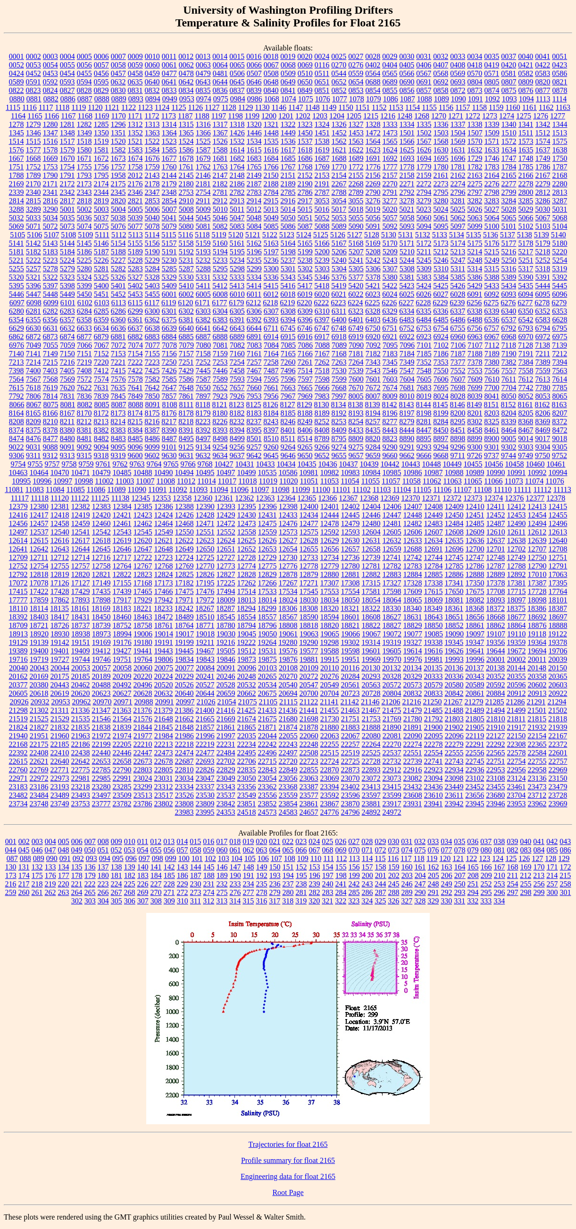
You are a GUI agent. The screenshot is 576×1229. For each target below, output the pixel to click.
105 (250, 858)
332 (472, 901)
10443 (410, 464)
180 (103, 875)
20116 (350, 668)
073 (394, 850)
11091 (157, 489)
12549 (163, 532)
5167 (339, 243)
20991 (164, 702)
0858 (441, 90)
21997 (226, 736)
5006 (152, 209)
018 (235, 841)
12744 (433, 557)
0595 (101, 82)
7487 (271, 371)
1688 (339, 158)
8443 (390, 430)
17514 (246, 591)
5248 (475, 260)
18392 (18, 617)
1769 (322, 167)
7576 (118, 379)
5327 (135, 277)
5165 (305, 243)
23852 (267, 804)
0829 (101, 90)
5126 (337, 235)
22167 (557, 736)
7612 (525, 379)
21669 (226, 719)
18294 (246, 608)
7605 (424, 379)
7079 (186, 345)
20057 (101, 668)
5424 (423, 286)
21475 (391, 710)
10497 (226, 472)
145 (209, 867)
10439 (369, 464)
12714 (80, 557)
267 (116, 892)
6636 (118, 328)
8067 (33, 405)
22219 (205, 744)
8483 (118, 439)
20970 (102, 702)
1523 (169, 141)
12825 (184, 574)
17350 (475, 583)
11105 (422, 489)
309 (169, 901)
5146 (101, 243)
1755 (84, 167)
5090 (356, 226)
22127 (495, 736)
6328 (372, 311)
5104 (560, 226)
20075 (163, 668)
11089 (116, 489)
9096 (135, 447)
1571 (492, 141)
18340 (412, 608)
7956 (271, 396)
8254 (355, 422)
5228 (135, 260)
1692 (390, 158)
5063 (475, 218)
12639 (537, 540)
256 (539, 884)
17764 (558, 591)
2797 (475, 192)
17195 (205, 583)
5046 (220, 218)
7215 (50, 362)
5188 (118, 252)
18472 (163, 617)
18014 (267, 600)
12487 (495, 523)
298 (526, 892)
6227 (406, 303)
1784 (509, 167)
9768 (205, 464)
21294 (556, 702)
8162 (542, 405)
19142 (59, 642)
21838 (101, 727)
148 (248, 867)
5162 (254, 243)
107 (276, 858)
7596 (288, 379)
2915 (270, 201)
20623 (101, 693)
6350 (525, 311)
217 (24, 884)
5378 (373, 277)
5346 (322, 277)
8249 (304, 422)
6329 (389, 311)
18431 (80, 617)
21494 (495, 710)
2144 (169, 175)
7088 (322, 345)
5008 (186, 209)
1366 (203, 133)
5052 (322, 218)
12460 (101, 523)
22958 (537, 770)
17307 (329, 583)
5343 (288, 277)
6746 (304, 328)
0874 (492, 90)
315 (248, 901)
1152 (379, 107)
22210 (143, 744)
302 (77, 901)
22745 (475, 761)
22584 (537, 753)
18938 (80, 634)
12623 (205, 540)
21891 (412, 727)
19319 (391, 642)
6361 (135, 320)
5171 (407, 243)
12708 (558, 549)
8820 (372, 439)
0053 (33, 65)
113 (354, 858)
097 (144, 858)
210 (499, 875)
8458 (475, 430)
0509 (288, 73)
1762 (203, 167)
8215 (134, 422)
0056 (84, 65)
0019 (287, 56)
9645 (271, 455)
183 (143, 875)
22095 (433, 736)
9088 (50, 447)
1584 (152, 150)
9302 (509, 447)
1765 (254, 167)
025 (327, 841)
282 (314, 892)
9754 (18, 464)
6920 (373, 337)
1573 (526, 141)
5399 (84, 286)
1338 (475, 124)
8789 (321, 439)
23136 (537, 778)
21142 (350, 702)
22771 (59, 770)
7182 (373, 354)
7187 (458, 354)
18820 (329, 625)
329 (433, 901)
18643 (433, 617)
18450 (101, 617)
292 (446, 892)
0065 (237, 65)
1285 (101, 124)
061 (235, 850)
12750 (536, 557)
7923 (220, 396)
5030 (542, 209)
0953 (186, 99)
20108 (288, 668)
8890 (406, 439)
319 (301, 901)
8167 (67, 413)
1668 (33, 158)
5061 (441, 218)
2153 (322, 175)
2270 (390, 184)
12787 (495, 566)
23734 (18, 804)
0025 (338, 56)
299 (539, 892)
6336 (440, 311)
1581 (101, 150)
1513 (559, 133)
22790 (122, 770)
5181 (16, 252)
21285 (494, 702)
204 (420, 875)
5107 (51, 235)
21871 (267, 727)
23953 (516, 804)
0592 (50, 82)
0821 (560, 82)
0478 (186, 73)
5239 (322, 260)
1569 (458, 141)
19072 (392, 634)
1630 (441, 150)
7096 (407, 345)
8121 (219, 405)
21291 (535, 702)
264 (77, 892)
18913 (18, 634)
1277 (557, 116)
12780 (350, 566)
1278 (16, 124)
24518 (246, 812)
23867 (329, 804)
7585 (169, 379)
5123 (286, 235)
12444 (329, 515)
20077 (184, 668)
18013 (246, 600)
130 (11, 867)
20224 (163, 676)
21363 (121, 710)
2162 (458, 175)
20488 (101, 685)
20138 (495, 668)
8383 (118, 430)
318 (287, 901)
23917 (392, 804)
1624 (390, 150)
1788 (16, 175)
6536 (492, 320)
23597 (371, 795)
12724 (184, 557)
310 (182, 901)
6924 (441, 337)
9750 (542, 455)
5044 (186, 218)
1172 (151, 116)
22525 (371, 753)
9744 (508, 455)
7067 (101, 345)
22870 (329, 770)
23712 (536, 795)
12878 (288, 574)
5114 (152, 235)
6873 (50, 337)
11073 (513, 481)
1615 (254, 150)
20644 (205, 693)
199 (354, 875)
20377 (18, 685)
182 (129, 875)
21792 (433, 719)
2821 (135, 201)
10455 (473, 464)
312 (208, 901)
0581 (508, 73)
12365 (306, 498)
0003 (50, 56)
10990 (495, 472)
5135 (473, 235)
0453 (50, 73)
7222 (135, 362)
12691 (433, 549)
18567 (288, 617)
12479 (350, 523)
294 (473, 892)
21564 (122, 719)
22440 (101, 753)
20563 (371, 685)
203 (407, 875)
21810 (495, 719)
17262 (246, 583)
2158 (407, 175)
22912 (392, 770)
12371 (431, 498)
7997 (339, 396)
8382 (101, 430)
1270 (438, 116)
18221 (142, 608)
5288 (203, 269)
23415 (392, 787)
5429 (474, 286)
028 (367, 841)
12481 (392, 523)
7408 (84, 371)
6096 (559, 294)
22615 (18, 761)
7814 (50, 396)
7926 (237, 396)
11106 (442, 489)
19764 (143, 659)
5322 (50, 277)
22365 (537, 744)
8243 (270, 422)
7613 (542, 379)
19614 (412, 651)
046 (37, 850)
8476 (33, 439)
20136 (453, 668)
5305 (356, 269)
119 (431, 858)
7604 (407, 379)
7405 (67, 371)
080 (486, 850)
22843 (267, 770)
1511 (525, 133)
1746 (492, 158)
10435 (307, 464)
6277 (525, 303)
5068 (560, 218)
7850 (152, 396)
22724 (329, 761)
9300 (475, 447)
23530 (205, 795)
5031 (559, 209)
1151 (362, 107)
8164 (16, 413)
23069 (329, 778)
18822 (371, 625)
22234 (246, 744)
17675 (475, 591)
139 (129, 867)
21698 (309, 719)
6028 (457, 294)
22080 (371, 736)
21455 (329, 710)
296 (499, 892)
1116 (29, 107)
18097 (516, 600)
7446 (220, 371)
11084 (55, 489)
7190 (509, 354)
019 (248, 841)
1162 (546, 107)
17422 (39, 591)
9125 (186, 447)
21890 (392, 727)
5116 (185, 235)
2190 (305, 184)
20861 (475, 693)
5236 (271, 260)
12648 (163, 549)
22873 (350, 770)
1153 (395, 107)
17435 (101, 591)
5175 (475, 243)
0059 (135, 65)
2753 (186, 192)
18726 (59, 625)
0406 (423, 65)
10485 (122, 472)
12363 (265, 498)
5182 (33, 252)
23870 (350, 804)
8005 (356, 396)
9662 (407, 455)
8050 (509, 396)
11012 (186, 481)
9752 (559, 455)
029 (380, 841)
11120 (59, 498)
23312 (163, 787)
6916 (305, 337)
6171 (202, 303)
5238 (305, 260)
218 (37, 884)
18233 (163, 608)
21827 (39, 727)
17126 (59, 583)
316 (261, 901)
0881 (34, 99)
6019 (304, 294)
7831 (67, 396)
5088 (322, 226)
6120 (185, 303)
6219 (287, 303)
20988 (143, 702)
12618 (101, 540)
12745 (453, 557)
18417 (59, 617)
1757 (118, 167)
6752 (406, 328)
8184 (271, 413)
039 (512, 841)
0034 (474, 56)
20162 (18, 676)
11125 (100, 498)
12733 (308, 557)
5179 (543, 243)
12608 (454, 532)
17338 (433, 583)
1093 (509, 99)
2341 (50, 192)
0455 (84, 73)
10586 (288, 472)
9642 (254, 455)
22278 (433, 744)
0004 (67, 56)
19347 (474, 642)
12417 (39, 515)
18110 (18, 608)
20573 (412, 685)
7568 (50, 379)
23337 (205, 787)
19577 (309, 651)
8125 (253, 405)
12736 (350, 557)
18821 (350, 625)
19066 (350, 634)
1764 (237, 167)
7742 (526, 388)
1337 (458, 124)
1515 (33, 141)
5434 (508, 286)
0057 (101, 65)
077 (446, 850)
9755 (35, 464)
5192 (186, 252)
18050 (350, 600)
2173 (84, 184)
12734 (329, 557)
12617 (80, 540)
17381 (516, 583)
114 (367, 858)
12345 (140, 498)
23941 (433, 804)
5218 (542, 252)
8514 (304, 439)
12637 (495, 540)
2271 (407, 184)
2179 (169, 184)
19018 (205, 634)
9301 (492, 447)
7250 (169, 362)
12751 (557, 557)
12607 (433, 532)
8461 (492, 430)
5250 (509, 260)
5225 (84, 260)
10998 (83, 481)
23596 (350, 795)
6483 (407, 320)
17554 (350, 591)
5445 (559, 286)
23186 (39, 787)
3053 (321, 201)
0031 (423, 56)
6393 (271, 320)
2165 (509, 175)
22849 (288, 770)
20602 (537, 685)
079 (473, 850)
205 (433, 875)
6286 (118, 311)
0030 (406, 56)
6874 (67, 337)
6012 (270, 294)
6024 (389, 294)
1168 (85, 116)
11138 (120, 498)
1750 (560, 158)
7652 (220, 388)
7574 (101, 379)
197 (328, 875)
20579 (433, 685)
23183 (18, 787)
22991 (122, 778)
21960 (59, 736)
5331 (203, 277)
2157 (390, 175)
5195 (237, 252)
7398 (16, 371)
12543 (122, 532)
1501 (407, 133)
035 (459, 841)
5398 (67, 286)
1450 (305, 133)
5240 (339, 260)
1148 (312, 107)
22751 (495, 761)
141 (156, 867)
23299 (143, 787)
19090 (454, 634)
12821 (101, 574)
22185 (59, 744)
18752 (122, 625)
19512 (246, 651)
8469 (543, 430)
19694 (537, 651)
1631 (458, 150)
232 (222, 884)
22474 (184, 753)
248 (433, 884)
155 (341, 867)
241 (341, 884)
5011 (237, 209)
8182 (237, 413)
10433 (265, 464)
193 (275, 875)
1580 (84, 150)
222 (90, 884)
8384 (135, 430)
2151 (288, 175)
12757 (80, 566)
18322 (370, 608)
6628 (560, 320)
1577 (33, 150)
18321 (350, 608)
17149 (101, 583)
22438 (80, 753)
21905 (475, 727)
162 (433, 867)
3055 (355, 201)
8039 (475, 396)
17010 (537, 574)
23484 (39, 795)
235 (261, 884)
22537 (392, 753)
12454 (537, 515)
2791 (390, 192)
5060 (424, 218)
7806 (33, 396)
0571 (491, 73)
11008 (166, 481)
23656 (474, 795)
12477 (309, 523)
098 (157, 858)
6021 (338, 294)
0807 (509, 82)
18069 (433, 600)
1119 (78, 107)
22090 (412, 736)
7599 (339, 379)
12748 (495, 557)
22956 (516, 770)
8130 (321, 405)
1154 (412, 107)
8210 (50, 422)
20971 (123, 702)
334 (499, 901)
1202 (302, 116)
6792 (508, 328)
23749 (59, 804)
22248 (309, 744)
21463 (350, 710)
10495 (205, 472)
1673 (118, 158)
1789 (33, 175)
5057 (390, 218)
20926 (19, 702)
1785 (526, 167)
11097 (259, 489)
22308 (516, 744)
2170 (33, 184)
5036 (84, 218)
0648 (271, 82)
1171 (135, 116)
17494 (226, 591)
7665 (305, 388)
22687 (184, 761)
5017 (338, 209)
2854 (169, 201)
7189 (492, 354)
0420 (508, 65)
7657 (237, 388)
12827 (226, 574)
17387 (537, 583)
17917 (122, 600)
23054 (267, 778)
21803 (454, 719)
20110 (329, 668)
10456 (493, 464)
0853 (356, 90)
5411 (203, 286)
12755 (59, 566)
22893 (371, 770)
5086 (288, 226)
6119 (168, 303)
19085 (433, 634)
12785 (454, 566)
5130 (388, 235)
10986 (412, 472)
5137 (507, 235)
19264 (267, 642)
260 (24, 892)
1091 (475, 99)
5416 (287, 286)
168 (512, 867)
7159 (220, 354)
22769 (39, 770)
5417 (304, 286)
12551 (205, 532)
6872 (33, 337)
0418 (474, 65)
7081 (220, 345)
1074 (288, 99)
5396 (33, 286)
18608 (371, 617)
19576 (288, 651)
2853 (152, 201)
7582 (152, 379)
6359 (101, 320)
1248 (404, 116)
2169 (16, 184)
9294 (441, 447)
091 (65, 858)
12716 (101, 557)
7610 (492, 379)
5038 (118, 218)
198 (341, 875)
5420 (355, 286)
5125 (320, 235)
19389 (18, 651)
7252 (203, 362)
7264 (356, 362)
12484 (454, 523)
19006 (143, 634)
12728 (246, 557)
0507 (254, 73)
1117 (46, 107)
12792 (18, 574)
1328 (373, 124)
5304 (339, 269)
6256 (474, 303)
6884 (169, 337)
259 (11, 892)
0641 (169, 82)
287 (380, 892)
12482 (412, 523)
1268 (421, 116)
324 (367, 901)
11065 (473, 481)
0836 (220, 90)
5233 (220, 260)
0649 (288, 82)
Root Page (287, 1192)
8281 (423, 422)
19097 (475, 634)
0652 (339, 82)
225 (129, 884)
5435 (525, 286)
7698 (458, 388)
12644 (80, 549)
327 (406, 901)
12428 (205, 515)
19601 (371, 651)
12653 (267, 549)
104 (236, 858)
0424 (16, 73)
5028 (508, 209)
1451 (322, 133)
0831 (135, 90)
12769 (184, 566)
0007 (118, 56)
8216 (151, 422)
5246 (441, 260)
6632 (67, 328)
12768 (163, 566)
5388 (492, 277)
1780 (441, 167)
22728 (371, 761)
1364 (169, 133)
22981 (80, 778)
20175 (59, 676)
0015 (236, 56)
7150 (67, 354)
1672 (101, 158)
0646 (254, 82)
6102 (84, 303)
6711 (271, 328)
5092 (390, 226)
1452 (339, 133)
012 (155, 841)
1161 (529, 107)
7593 (237, 379)
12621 (163, 540)
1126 (195, 107)
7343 (373, 362)
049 (77, 850)
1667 (16, 158)
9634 (220, 455)
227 (156, 884)
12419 (80, 515)
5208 (373, 252)
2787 (322, 192)
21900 (433, 727)
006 (77, 841)
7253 (220, 362)
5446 (16, 294)
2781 (220, 192)
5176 (492, 243)
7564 (16, 379)
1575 (560, 141)
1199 (252, 116)
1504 (458, 133)
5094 (424, 226)
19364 (536, 642)
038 (499, 841)
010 (129, 841)
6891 (254, 337)
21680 (288, 719)
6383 (220, 320)
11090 (137, 489)
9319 (118, 455)
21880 (329, 727)
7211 (542, 354)
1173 (168, 116)
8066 (16, 405)
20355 (516, 676)
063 (261, 850)
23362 (267, 787)
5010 (220, 209)
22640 (59, 761)
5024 (440, 209)
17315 (371, 583)
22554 (433, 753)
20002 (516, 659)
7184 (407, 354)
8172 (101, 413)
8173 (118, 413)
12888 (475, 574)
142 (169, 867)
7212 (559, 354)
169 (526, 867)
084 (539, 850)
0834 (186, 90)
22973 (59, 778)
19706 (558, 651)
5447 (33, 294)
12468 (184, 523)
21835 (80, 727)
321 (327, 901)
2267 (339, 184)
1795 (101, 175)
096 (131, 858)
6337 (457, 311)
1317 (220, 124)
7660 (254, 388)
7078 (169, 345)
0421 (525, 65)
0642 (186, 82)
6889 (237, 337)
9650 (305, 455)
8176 (169, 413)
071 (367, 850)
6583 (543, 320)
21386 (184, 710)
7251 (186, 362)
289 (407, 892)
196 (314, 875)
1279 (33, 124)
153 (314, 867)
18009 (226, 600)
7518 (322, 371)
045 (24, 850)
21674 (246, 719)
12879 (309, 574)
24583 (288, 812)
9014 (525, 439)
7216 (67, 362)
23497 (101, 795)
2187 (254, 184)
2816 (50, 201)
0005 (84, 56)
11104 (402, 489)
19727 (59, 659)
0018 (270, 56)
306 (129, 901)
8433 (356, 430)
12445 (350, 515)
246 (407, 884)
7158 (203, 354)
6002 (186, 294)
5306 (373, 269)
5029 (525, 209)
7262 (322, 362)
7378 (475, 362)
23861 (309, 804)
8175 (152, 413)
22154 (536, 736)
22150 (516, 736)
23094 (433, 778)
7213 (16, 362)
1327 (356, 124)
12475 (267, 523)
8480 (67, 439)
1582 (118, 150)
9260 (271, 447)
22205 (122, 744)
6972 (543, 337)
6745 (287, 328)
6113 (118, 303)
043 (565, 841)
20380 (39, 685)
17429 (80, 591)
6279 (559, 303)
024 (314, 841)
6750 (372, 328)
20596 (516, 685)
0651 (322, 82)
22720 (288, 761)
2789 (356, 192)
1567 (424, 141)
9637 (237, 455)
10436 (327, 464)
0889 (118, 99)
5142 (33, 243)
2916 (287, 201)
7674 (390, 388)
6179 (236, 303)
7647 (169, 388)
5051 (305, 218)
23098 (454, 778)
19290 (308, 642)
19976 (412, 659)
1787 (560, 167)
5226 (101, 260)
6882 (135, 337)
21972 (101, 736)
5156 (152, 243)
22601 (558, 753)
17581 (371, 591)
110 (315, 858)
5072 (50, 226)
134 (63, 867)
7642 (152, 388)
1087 (407, 99)
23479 (558, 787)
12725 (204, 557)
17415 (18, 591)
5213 (457, 252)
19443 (163, 651)
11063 (452, 481)
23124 (516, 778)
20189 (101, 676)
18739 (101, 625)
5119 (218, 235)
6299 (135, 311)
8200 (458, 413)
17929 (143, 600)
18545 (226, 617)
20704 (329, 693)
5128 (371, 235)
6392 (254, 320)
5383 (424, 277)
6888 (220, 337)
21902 (454, 727)
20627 (122, 693)
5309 (424, 269)
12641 (18, 549)
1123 (145, 107)
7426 (169, 371)
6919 (356, 337)
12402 (350, 506)
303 (90, 901)
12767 (143, 566)
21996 (205, 736)
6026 (423, 294)
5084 (254, 226)
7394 (560, 362)
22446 (122, 753)
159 (394, 867)
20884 (495, 693)
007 (90, 841)
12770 (205, 566)
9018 (559, 439)
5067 (543, 218)
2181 (203, 184)
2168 (560, 175)
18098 (537, 600)
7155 (152, 354)
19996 (475, 659)
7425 (152, 371)
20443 (59, 685)
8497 (203, 439)
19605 (392, 651)
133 (50, 867)
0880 (17, 99)
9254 (220, 447)
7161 (254, 354)
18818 (309, 625)
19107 (495, 634)
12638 (516, 540)
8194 (373, 413)
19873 (246, 659)
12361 (223, 498)
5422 (389, 286)
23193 (59, 787)
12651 (226, 549)
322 (340, 901)
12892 (516, 574)
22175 (39, 744)
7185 (424, 354)
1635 (526, 150)
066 (301, 850)
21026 (206, 702)
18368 (474, 608)
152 (301, 867)
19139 (39, 642)
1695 (441, 158)
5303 (322, 269)
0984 (237, 99)
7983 (322, 396)
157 (367, 867)
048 (63, 850)
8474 (16, 439)
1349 (84, 133)
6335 (423, 311)
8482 (101, 439)
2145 (186, 175)
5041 (169, 218)
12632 (392, 540)
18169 (101, 608)
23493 (80, 795)
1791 (67, 175)
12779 (329, 566)
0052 (16, 65)
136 (90, 867)
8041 (492, 396)
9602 (152, 455)
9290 (390, 447)
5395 (16, 286)
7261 (305, 362)
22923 (433, 770)
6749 (355, 328)
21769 (392, 719)
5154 (118, 243)
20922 (558, 693)
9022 (16, 447)
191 (248, 875)
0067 (271, 65)
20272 (309, 676)
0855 (390, 90)
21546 (101, 719)
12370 (410, 498)
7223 (152, 362)
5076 (118, 226)
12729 (267, 557)
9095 (118, 447)
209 (486, 875)
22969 (558, 770)
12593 (350, 532)
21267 (452, 702)
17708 (495, 591)
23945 (475, 804)
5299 (254, 269)
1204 (336, 116)
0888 (101, 99)
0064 (220, 65)
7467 (254, 371)
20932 (40, 702)
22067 (350, 736)
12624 (226, 540)
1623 (373, 150)
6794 (542, 328)
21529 (59, 719)
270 (156, 892)
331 (459, 901)
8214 (117, 422)
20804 (392, 693)
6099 (50, 303)
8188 (305, 413)
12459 (80, 523)
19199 (184, 642)
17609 (412, 591)
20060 (143, 668)
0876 (526, 90)
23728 (557, 795)
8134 (338, 405)
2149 (254, 175)
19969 (371, 659)
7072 (118, 345)
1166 (51, 116)
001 (11, 841)
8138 (355, 405)
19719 (39, 659)
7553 (475, 371)
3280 (440, 201)
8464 (509, 430)
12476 (288, 523)
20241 (205, 676)
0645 (237, 82)
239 (314, 884)
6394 (288, 320)
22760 (18, 770)
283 (328, 892)
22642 (80, 761)
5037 (101, 218)
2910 (186, 201)
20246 (226, 676)
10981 (309, 472)
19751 (122, 659)
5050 (288, 218)
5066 (526, 218)
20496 (143, 685)
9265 (305, 447)
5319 (559, 269)
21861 (226, 727)
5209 (390, 252)
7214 (33, 362)
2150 (271, 175)
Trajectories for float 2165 (288, 1144)
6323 (355, 311)
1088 (424, 99)
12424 (163, 515)
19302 (350, 642)
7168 (339, 354)
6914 (271, 337)
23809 (205, 804)
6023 (372, 294)
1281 (67, 124)
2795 (441, 192)
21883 (350, 727)
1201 (285, 116)
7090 (356, 345)
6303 (203, 311)
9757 (52, 464)
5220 (559, 252)
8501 (254, 439)
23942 (454, 804)
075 (420, 850)
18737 (80, 625)
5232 (203, 260)
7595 (271, 379)
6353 (559, 311)
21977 (143, 736)
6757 (491, 328)
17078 (39, 583)
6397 (322, 320)
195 (301, 875)
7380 (492, 362)
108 (289, 858)
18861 (475, 625)
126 (524, 858)
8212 (84, 422)
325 (380, 901)
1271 (455, 116)
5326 (118, 277)
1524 (186, 141)
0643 (203, 82)
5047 (237, 218)
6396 (305, 320)
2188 (271, 184)
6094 (525, 294)
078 (460, 850)
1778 (407, 167)
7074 (135, 345)
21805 (475, 719)
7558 (526, 371)
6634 (101, 328)
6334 (406, 311)
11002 (104, 481)
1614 (237, 150)
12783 (412, 566)
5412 (219, 286)
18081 (454, 600)
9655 (339, 455)
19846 (226, 659)
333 (486, 901)
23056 (288, 778)
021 (274, 841)
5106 (34, 235)
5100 (492, 226)
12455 (558, 515)
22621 (39, 761)
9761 (103, 464)
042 (552, 841)
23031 (163, 778)
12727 (225, 557)
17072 (18, 583)
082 (512, 850)
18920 (39, 634)
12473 (246, 523)
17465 (143, 591)
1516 (50, 141)
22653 (101, 761)
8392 (203, 430)
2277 (509, 184)
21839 (122, 727)
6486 (458, 320)
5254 (560, 260)
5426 (457, 286)
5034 (50, 218)
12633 (412, 540)
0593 (67, 82)
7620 (67, 388)
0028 (372, 56)
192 (261, 875)
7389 (543, 362)
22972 (39, 778)
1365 (186, 133)
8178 (186, 413)
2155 (356, 175)
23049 (226, 778)
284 (341, 892)
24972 (392, 812)
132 (37, 867)
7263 (339, 362)
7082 (237, 345)
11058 (411, 481)
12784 (433, 566)
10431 (244, 464)
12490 (516, 523)
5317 (525, 269)
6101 (67, 303)
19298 (329, 642)
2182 (220, 184)
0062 (186, 65)
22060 (309, 736)
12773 (226, 566)
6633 (84, 328)
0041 (542, 56)
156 (354, 867)
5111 (102, 235)
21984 (163, 736)
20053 (80, 668)
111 (328, 858)
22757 (558, 761)
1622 (356, 150)
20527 (205, 685)
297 (512, 892)
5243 (390, 260)
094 (104, 858)
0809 (526, 82)
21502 (557, 710)
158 (380, 867)
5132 (422, 235)
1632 (475, 150)
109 (303, 858)
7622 (84, 388)
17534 (288, 591)
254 (512, 884)
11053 (329, 481)
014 (182, 841)
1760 (169, 167)
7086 (305, 345)
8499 (237, 439)
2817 (67, 201)
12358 (182, 498)
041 (538, 841)
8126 (270, 405)
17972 (205, 600)
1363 (152, 133)
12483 (433, 523)
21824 (18, 727)
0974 (203, 99)
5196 (254, 252)
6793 (525, 328)
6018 (287, 294)
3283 (491, 201)
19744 (80, 659)
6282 (50, 311)
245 (394, 884)
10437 (348, 464)
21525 (39, 719)
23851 (246, 804)
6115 (135, 303)
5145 (84, 243)
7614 (559, 379)
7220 (101, 362)
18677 (516, 617)
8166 (50, 413)
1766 (271, 167)
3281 (457, 201)
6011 (254, 294)
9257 (254, 447)
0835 (203, 90)
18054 (371, 600)
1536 (288, 141)
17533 (267, 591)
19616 (433, 651)
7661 (271, 388)
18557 (267, 617)
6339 (491, 311)
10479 (101, 472)
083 (526, 850)
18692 (537, 617)
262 (50, 892)
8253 (338, 422)
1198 (235, 116)
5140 (558, 235)
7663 (288, 388)
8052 (526, 396)
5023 (423, 209)
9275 (356, 447)
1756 (101, 167)
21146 (370, 702)
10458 (514, 464)
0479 (203, 73)
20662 (246, 693)
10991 (516, 472)
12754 (39, 566)
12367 (348, 498)
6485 (441, 320)
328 (420, 901)
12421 (122, 515)
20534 (267, 685)
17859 (39, 600)
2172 (67, 184)
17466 (163, 591)
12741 (391, 557)
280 (288, 892)
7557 (509, 371)
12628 (309, 540)
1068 (271, 99)
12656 (329, 549)
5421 (372, 286)
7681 (407, 388)
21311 (59, 710)
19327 (412, 642)
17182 (184, 583)
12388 (184, 506)
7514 (305, 371)
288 (394, 892)
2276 (492, 184)
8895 (423, 439)
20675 (267, 693)
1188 (201, 116)
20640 (184, 693)
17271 (309, 583)
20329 (412, 676)
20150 (557, 668)
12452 (495, 515)
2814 (16, 201)
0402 (372, 65)
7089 (339, 345)
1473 (390, 133)
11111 (523, 489)
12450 (454, 515)
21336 (80, 710)
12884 (412, 574)
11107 (462, 489)
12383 (101, 506)
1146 (279, 107)
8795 (338, 439)
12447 (392, 515)
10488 (143, 472)
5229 (152, 260)
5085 (271, 226)
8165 (33, 413)
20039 (557, 659)
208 (473, 875)
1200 (268, 116)
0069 (305, 65)
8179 (203, 413)
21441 (308, 710)
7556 (492, 371)
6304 (220, 311)
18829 (412, 625)
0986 (254, 99)
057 (182, 850)
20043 (39, 668)
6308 (288, 311)
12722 (142, 557)
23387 (309, 787)
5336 (271, 277)
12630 (350, 540)
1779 (424, 167)
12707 (537, 549)
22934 (454, 770)
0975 (220, 99)
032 (420, 841)
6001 (169, 294)
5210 (407, 252)
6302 (186, 311)
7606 (441, 379)
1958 (118, 175)
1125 (178, 107)
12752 (18, 566)
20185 (80, 676)
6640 (186, 328)
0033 (457, 56)
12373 (472, 498)
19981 (433, 659)
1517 (67, 141)
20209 (122, 676)
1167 (68, 116)
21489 (474, 710)
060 (222, 850)
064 (275, 850)
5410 (186, 286)
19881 (309, 659)
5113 (135, 235)
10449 (452, 464)
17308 (350, 583)
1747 (509, 158)
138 (116, 867)
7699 (475, 388)
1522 (152, 141)
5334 (254, 277)
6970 (526, 337)
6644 (254, 328)
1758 (135, 167)
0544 (338, 73)
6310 (322, 311)
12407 (412, 506)
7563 (560, 371)
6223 (338, 303)
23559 (288, 795)
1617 (288, 150)
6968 (509, 337)
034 (446, 841)
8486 (152, 439)
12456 (18, 523)
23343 (226, 787)
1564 (373, 141)
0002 (33, 56)
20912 (516, 693)
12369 (389, 498)
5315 (491, 269)
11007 (145, 481)
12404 (371, 506)
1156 (446, 107)
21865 (246, 727)
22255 (329, 744)
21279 (473, 702)
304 (103, 901)
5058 (407, 218)
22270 (392, 744)
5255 (16, 269)
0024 (321, 56)
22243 (288, 744)
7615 (16, 388)
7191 (526, 354)
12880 (329, 574)
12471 (205, 523)
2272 (424, 184)
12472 (226, 523)
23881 (371, 804)
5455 (152, 294)
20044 (59, 668)
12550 (184, 532)
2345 (118, 192)
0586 (559, 73)
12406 (392, 506)
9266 (322, 447)
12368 (368, 498)
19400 (39, 651)
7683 (424, 388)
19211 (205, 642)
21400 (204, 710)
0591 (33, 82)
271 (169, 892)
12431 (267, 515)
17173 (163, 583)
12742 (412, 557)
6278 (542, 303)
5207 (356, 252)
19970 (392, 659)
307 (143, 901)
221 (77, 884)
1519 (101, 141)
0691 (424, 82)
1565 (390, 141)
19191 (163, 642)
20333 (433, 676)
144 (195, 867)
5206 (339, 252)
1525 (203, 141)
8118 (202, 405)
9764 (154, 464)
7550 (441, 371)
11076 (554, 481)
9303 (526, 447)
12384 (122, 506)
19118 (537, 634)
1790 (50, 175)
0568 (440, 73)
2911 (203, 201)
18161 (80, 608)
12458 (59, 523)
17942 (163, 600)
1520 (118, 141)
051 (103, 850)
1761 (186, 167)
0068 (288, 65)
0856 (407, 90)
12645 (101, 549)
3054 (338, 201)
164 (460, 867)
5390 (526, 277)
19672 (516, 651)
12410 (475, 506)
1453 (356, 133)
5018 (355, 209)
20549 (329, 685)
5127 (354, 235)
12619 (122, 540)
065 (288, 850)
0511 (322, 73)
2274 (458, 184)
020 (261, 841)
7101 (424, 345)
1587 (203, 150)
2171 (50, 184)
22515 (329, 753)
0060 (152, 65)
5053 (339, 218)
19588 (329, 651)
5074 (84, 226)
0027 (355, 56)
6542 (526, 320)
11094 (218, 489)
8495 (186, 439)
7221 (118, 362)
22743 (454, 761)
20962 (81, 702)
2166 (526, 175)
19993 (454, 659)
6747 (321, 328)
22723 (309, 761)
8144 (423, 405)
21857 (205, 727)
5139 (541, 235)
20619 (59, 693)
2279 (543, 184)
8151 (491, 405)
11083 (34, 489)
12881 (350, 574)
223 (103, 884)
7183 (390, 354)
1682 (237, 158)
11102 (361, 489)
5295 (220, 269)
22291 (475, 744)
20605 (18, 693)
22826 (205, 770)
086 (565, 850)
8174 (135, 413)
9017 (542, 439)
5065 (509, 218)
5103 (543, 226)
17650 (454, 591)
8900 (491, 439)
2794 (424, 192)
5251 (526, 260)
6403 (373, 320)
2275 (475, 184)
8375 (33, 430)
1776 (373, 167)
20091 (226, 668)
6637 (135, 328)
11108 (483, 489)
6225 (372, 303)
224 (116, 884)
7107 (475, 345)
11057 (391, 481)
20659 (226, 693)
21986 (184, 736)
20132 (391, 668)
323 (353, 901)
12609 (475, 532)
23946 (495, 804)
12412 (516, 506)
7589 (220, 379)
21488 (453, 710)
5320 (16, 277)
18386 (536, 608)
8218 (185, 422)
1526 (220, 141)
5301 (288, 269)
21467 (370, 710)
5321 (33, 277)
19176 (122, 642)
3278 (406, 201)
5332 (220, 277)
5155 (135, 243)
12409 (454, 506)
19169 (101, 642)
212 (525, 875)
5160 (220, 243)
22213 (163, 744)
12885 (433, 574)
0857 (424, 90)
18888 (558, 625)
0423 (559, 65)
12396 (267, 506)
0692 (441, 82)
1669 (50, 158)
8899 (474, 439)
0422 (542, 65)
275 (222, 892)
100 (184, 858)
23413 (371, 787)
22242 (267, 744)
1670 (67, 158)
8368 (525, 422)
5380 (390, 277)
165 (473, 867)
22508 (309, 753)
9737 (491, 455)
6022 (355, 294)
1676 (152, 158)
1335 (424, 124)
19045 (246, 634)
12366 (327, 498)
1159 (496, 107)
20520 (163, 685)
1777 (390, 167)
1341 (526, 124)
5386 (475, 277)
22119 (475, 736)
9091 (67, 447)
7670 (356, 388)
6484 (424, 320)
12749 (516, 557)
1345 (16, 133)
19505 (226, 651)
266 (103, 892)
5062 (458, 218)
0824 (50, 90)
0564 (372, 73)
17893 (80, 600)
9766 (188, 464)
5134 (456, 235)
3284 (508, 201)
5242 (373, 260)
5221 (16, 260)
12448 (412, 515)
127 (537, 858)
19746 (101, 659)
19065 (329, 634)
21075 (247, 702)
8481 (84, 439)
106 (263, 858)
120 (445, 858)
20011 (537, 659)
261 (37, 892)
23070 (350, 778)
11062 (432, 481)
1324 (322, 124)
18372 (495, 608)
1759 (152, 167)
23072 (371, 778)
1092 (492, 99)
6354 (16, 320)
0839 (254, 90)
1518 (84, 141)
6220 (304, 303)
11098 (280, 489)
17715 (516, 591)
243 (367, 884)
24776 (329, 812)
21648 (163, 719)
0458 (135, 73)
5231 (186, 260)
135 (77, 867)
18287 (225, 608)
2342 (67, 192)
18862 (495, 625)
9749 (525, 455)
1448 (271, 133)
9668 (441, 455)
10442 (390, 464)
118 (418, 858)
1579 (67, 150)
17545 (309, 591)
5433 (491, 286)
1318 (237, 124)
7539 (356, 371)
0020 (304, 56)
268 (129, 892)
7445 (203, 371)
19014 (163, 634)
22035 (246, 736)
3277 (389, 201)
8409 (339, 430)
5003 (101, 209)
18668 (495, 617)
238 (301, 884)
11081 (14, 489)
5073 (67, 226)
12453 (516, 515)
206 (446, 875)
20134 (412, 668)
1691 (373, 158)
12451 (475, 515)
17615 (433, 591)
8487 (169, 439)
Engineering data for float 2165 (288, 1176)
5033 (33, 218)
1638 (560, 150)
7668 (339, 388)
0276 (355, 65)
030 (393, 841)
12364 (285, 498)
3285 (525, 201)
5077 (135, 226)
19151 (80, 642)
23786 (143, 804)
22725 (350, 761)
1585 (169, 150)
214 (552, 875)
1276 (540, 116)
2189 (288, 184)
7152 (101, 354)
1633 (492, 150)
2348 (169, 192)
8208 (16, 422)
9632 (203, 455)
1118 (62, 107)
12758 (101, 566)
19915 (329, 659)
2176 (135, 184)
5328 (152, 277)
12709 (18, 557)
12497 (18, 532)
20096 (246, 668)
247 (420, 884)
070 (354, 850)
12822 (122, 574)
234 (248, 884)
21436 (287, 710)
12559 (267, 532)
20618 (39, 693)
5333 (237, 277)
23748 (39, 804)
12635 (454, 540)
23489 (59, 795)
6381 (186, 320)
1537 (305, 141)
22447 (143, 753)
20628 (143, 693)
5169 (373, 243)
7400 (33, 371)
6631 (50, 328)
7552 (458, 371)
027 (353, 841)
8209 (33, 422)
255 (526, 884)
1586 (186, 150)
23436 (433, 787)
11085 (75, 489)
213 (538, 875)
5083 (237, 226)
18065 (412, 600)
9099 (152, 447)
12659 (392, 549)
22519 (350, 753)
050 (90, 850)
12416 (18, 515)
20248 (246, 676)
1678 (186, 158)
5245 (424, 260)
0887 (84, 99)
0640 (152, 82)
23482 (18, 795)
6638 (152, 328)
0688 (373, 82)
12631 (371, 540)
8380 (67, 430)
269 (143, 892)
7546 (390, 371)
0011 (169, 56)
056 (169, 850)
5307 (390, 269)
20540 (288, 685)
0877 (543, 90)
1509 (492, 133)
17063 (558, 574)
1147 (295, 107)
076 (433, 850)
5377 (356, 277)
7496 (288, 371)
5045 (203, 218)
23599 (392, 795)
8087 (118, 405)
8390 (169, 430)
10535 (267, 472)
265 (90, 892)
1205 (353, 116)
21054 (226, 702)
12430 (246, 515)
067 (314, 850)
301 (565, 892)
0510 (305, 73)
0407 (440, 65)
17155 (122, 583)
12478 (329, 523)
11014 (206, 481)
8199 (441, 413)
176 (50, 875)
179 (90, 875)
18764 (184, 625)
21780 (412, 719)
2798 (492, 192)
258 (565, 884)
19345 (453, 642)
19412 (101, 651)
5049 (271, 218)
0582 (525, 73)
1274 (506, 116)
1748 (526, 158)
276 (235, 892)
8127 (287, 405)
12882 (371, 574)
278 (261, 892)
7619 (50, 388)
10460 (535, 464)
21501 (536, 710)
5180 (560, 243)
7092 (373, 345)
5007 (169, 209)
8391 (186, 430)
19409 (80, 651)
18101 (558, 600)
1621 (339, 150)
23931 (412, 804)
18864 (516, 625)
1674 (135, 158)
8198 (424, 413)
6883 (152, 337)
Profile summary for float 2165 (288, 1160)
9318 (101, 455)
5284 (152, 269)
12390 (205, 506)
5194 (220, 252)
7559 (543, 371)
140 (143, 867)
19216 (225, 642)
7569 (67, 379)
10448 (431, 464)
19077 (412, 634)
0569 (457, 73)
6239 (457, 303)
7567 (33, 379)
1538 (322, 141)
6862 (16, 337)
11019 (268, 481)
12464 (163, 523)
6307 (271, 311)
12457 (39, 523)
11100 (321, 489)
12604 (371, 532)
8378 (50, 430)
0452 (33, 73)
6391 (237, 320)
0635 (135, 82)
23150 (558, 778)
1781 (458, 167)
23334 (184, 787)
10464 (39, 472)
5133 (439, 235)
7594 (254, 379)
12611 (516, 532)
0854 (373, 90)
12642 (39, 549)
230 (195, 884)
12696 (454, 549)
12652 (246, 549)
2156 (373, 175)
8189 (322, 413)
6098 (34, 303)
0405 (406, 65)
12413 (536, 506)
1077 (339, 99)
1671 (84, 158)
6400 (339, 320)
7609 (475, 379)
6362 (152, 320)
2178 (152, 184)
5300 (271, 269)
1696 (458, 158)
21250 (432, 702)
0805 (492, 82)
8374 (16, 430)
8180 (220, 413)
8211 (67, 422)
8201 (475, 413)
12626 (267, 540)
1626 (424, 150)
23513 (143, 795)
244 (380, 884)
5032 (16, 218)
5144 (67, 243)
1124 (162, 107)
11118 (40, 498)
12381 (59, 506)
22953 (495, 770)
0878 (560, 90)
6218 (270, 303)
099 (170, 858)
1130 (262, 107)
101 (197, 858)
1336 (441, 124)
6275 (491, 303)
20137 (474, 668)
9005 (508, 439)
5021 (406, 209)
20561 (350, 685)
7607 (458, 379)
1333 (390, 124)
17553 (329, 591)
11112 (542, 489)
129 (563, 858)
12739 (370, 557)
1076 (322, 99)
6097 (17, 303)
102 (210, 858)
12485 (475, 523)
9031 (33, 447)
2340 (33, 192)
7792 (16, 396)
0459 (152, 73)
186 (182, 875)
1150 (345, 107)
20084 (205, 668)
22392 (18, 753)
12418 (59, 515)
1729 (475, 158)
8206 (543, 413)
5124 (303, 235)
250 (460, 884)
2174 (101, 184)
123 (484, 858)
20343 (475, 676)
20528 (226, 685)
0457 (118, 73)
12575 (309, 532)
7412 (101, 371)
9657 (356, 455)
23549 (246, 795)
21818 (557, 719)
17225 (226, 583)
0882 (50, 99)
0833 (169, 90)
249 (446, 884)
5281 (101, 269)
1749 (543, 158)
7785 (560, 388)
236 (275, 884)
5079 (169, 226)
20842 (454, 693)
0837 (237, 90)
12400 (309, 506)
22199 (101, 744)
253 (499, 884)
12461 (122, 523)
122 (471, 858)
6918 (339, 337)
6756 (474, 328)
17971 (184, 600)
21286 (515, 702)
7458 (237, 371)
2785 (288, 192)
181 (116, 875)
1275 (523, 116)
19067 (371, 634)
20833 (433, 693)
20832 (412, 693)
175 (37, 875)
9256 (237, 447)
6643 (237, 328)
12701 (495, 549)
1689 (356, 158)
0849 (305, 90)
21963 (80, 736)
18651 (454, 617)
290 (420, 892)
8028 (458, 396)
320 (314, 901)
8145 (440, 405)
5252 (543, 260)
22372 (558, 744)
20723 (350, 693)
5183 (50, 252)
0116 (322, 65)
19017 (184, 634)
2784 (271, 192)
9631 (186, 455)
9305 (560, 447)
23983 (184, 812)
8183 (254, 413)
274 (209, 892)
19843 (205, 659)
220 (63, 884)
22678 (163, 761)
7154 (135, 354)
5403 (152, 286)
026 (340, 841)
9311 (33, 455)
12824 (163, 574)
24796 (350, 812)
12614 (18, 540)
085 (552, 850)
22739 (412, 761)
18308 (308, 608)
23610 (433, 795)
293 (460, 892)
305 (116, 901)
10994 (558, 472)
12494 (537, 523)
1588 (220, 150)
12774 (246, 566)
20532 (246, 685)
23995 (205, 812)
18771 (205, 625)
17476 (205, 591)
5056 (373, 218)
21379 (163, 710)
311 (195, 901)
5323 (67, 277)
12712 (59, 557)
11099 (301, 489)
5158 (186, 243)
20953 (60, 702)
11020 (288, 481)
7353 (441, 362)
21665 (205, 719)
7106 (458, 345)
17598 (392, 591)
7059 (67, 345)
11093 (198, 489)
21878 (309, 727)
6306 (254, 311)
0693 (458, 82)
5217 (525, 252)
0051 (559, 56)
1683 (254, 158)
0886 (67, 99)
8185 (288, 413)
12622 (184, 540)
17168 (143, 583)
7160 (237, 354)
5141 (16, 243)
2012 (135, 175)
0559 (355, 73)
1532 (237, 141)
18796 (267, 625)
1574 (543, 141)
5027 (491, 209)
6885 (186, 337)
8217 (168, 422)
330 (446, 901)
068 (328, 850)
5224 (67, 260)
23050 (246, 778)
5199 (305, 252)
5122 (269, 235)
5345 (305, 277)
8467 (526, 430)
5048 (254, 218)
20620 (80, 693)
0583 (542, 73)
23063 (309, 778)
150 (275, 867)
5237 (288, 260)
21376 (142, 710)
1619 (322, 150)
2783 (254, 192)
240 (328, 884)
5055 (356, 218)
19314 (370, 642)
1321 (271, 124)
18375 (516, 608)
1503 (441, 133)
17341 (454, 583)
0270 (338, 65)
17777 (18, 600)
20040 (18, 668)
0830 (118, 90)
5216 (508, 252)
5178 (526, 243)
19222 (246, 642)
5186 (84, 252)
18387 (557, 608)
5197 (271, 252)
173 (11, 875)
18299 (267, 608)
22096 (454, 736)
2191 (322, 184)
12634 (433, 540)
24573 (267, 812)
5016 (321, 209)
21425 (246, 710)
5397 (50, 286)
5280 (84, 269)
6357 (67, 320)
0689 (390, 82)
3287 (559, 201)
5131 (405, 235)
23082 (412, 778)
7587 (203, 379)
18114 (39, 608)
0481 (220, 73)
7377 (458, 362)
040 (525, 841)
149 (261, 867)
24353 (226, 812)
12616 (59, 540)
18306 (287, 608)
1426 (237, 133)
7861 (186, 396)
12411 (495, 506)
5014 (287, 209)
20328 (392, 676)
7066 (84, 345)
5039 (135, 218)
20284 (350, 676)
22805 (163, 770)
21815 (536, 719)
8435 (373, 430)
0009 (135, 56)
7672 (373, 388)
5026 (474, 209)
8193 (356, 413)
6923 (424, 337)
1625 (407, 150)
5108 (68, 235)
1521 (135, 141)
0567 (423, 73)
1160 (512, 107)
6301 (169, 311)
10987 (433, 472)
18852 (454, 625)
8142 (389, 405)
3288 (16, 209)
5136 (490, 235)
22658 (122, 761)
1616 (271, 150)
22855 (309, 770)
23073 (392, 778)
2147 (220, 175)
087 (12, 858)
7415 (118, 371)
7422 (135, 371)
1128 (228, 107)
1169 (101, 116)
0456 (101, 73)
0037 (508, 56)
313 (221, 901)
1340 (509, 124)
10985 (392, 472)
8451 (458, 430)
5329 (169, 277)
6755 (457, 328)
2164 (492, 175)
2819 (101, 201)
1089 (441, 99)
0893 (135, 99)
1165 (34, 116)
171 (552, 867)
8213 (101, 422)
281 (301, 892)
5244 (407, 260)
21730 (329, 719)
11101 (341, 489)
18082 (475, 600)
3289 (33, 209)
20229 (184, 676)
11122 (80, 498)
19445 (184, 651)
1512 (542, 133)
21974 (122, 736)
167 (499, 867)
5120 (235, 235)
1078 (356, 99)
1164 (18, 116)
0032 (440, 56)
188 (209, 875)
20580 (454, 685)
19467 (205, 651)
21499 (516, 710)
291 (433, 892)
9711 (458, 455)
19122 (557, 634)
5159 (203, 243)
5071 (33, 226)
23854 (288, 804)
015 (195, 841)
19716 (18, 659)
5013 (270, 209)
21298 (18, 710)
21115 (288, 702)
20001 (495, 659)
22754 (516, 761)
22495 (246, 753)
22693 (205, 761)
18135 (59, 608)
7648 (186, 388)
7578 (135, 379)
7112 (491, 345)
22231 (226, 744)
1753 (50, 167)
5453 (135, 294)
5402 (135, 286)
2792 (407, 192)
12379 (18, 506)
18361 (453, 608)
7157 (186, 354)
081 (499, 850)
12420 (101, 515)
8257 (372, 422)
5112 (118, 235)
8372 (559, 422)
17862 (59, 600)
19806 (163, 659)
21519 (18, 719)
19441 (143, 651)
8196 (390, 413)
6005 (203, 294)
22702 (226, 761)
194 (288, 875)
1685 (288, 158)
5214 (474, 252)
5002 (84, 209)
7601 (373, 379)
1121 (112, 107)
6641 (203, 328)
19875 (267, 659)
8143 (406, 405)
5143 (50, 243)
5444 (542, 286)
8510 (271, 439)
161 (420, 867)
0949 (169, 99)
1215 (370, 116)
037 (486, 841)
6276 (508, 303)
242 (354, 884)
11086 (96, 489)
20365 (558, 676)
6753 (423, 328)
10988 (454, 472)
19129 (18, 642)
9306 (16, 455)
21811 (516, 719)
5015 (304, 209)
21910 (495, 727)
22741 (433, 761)
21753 (371, 719)
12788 (516, 566)
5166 (322, 243)
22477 (205, 753)
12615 (39, 540)
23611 (454, 795)
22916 (412, 770)
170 (539, 867)
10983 (350, 472)
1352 (135, 133)
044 (11, 850)
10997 (62, 481)
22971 (18, 778)
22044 (267, 736)
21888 (371, 727)
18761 (163, 625)
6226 (389, 303)
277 (248, 892)
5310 (441, 269)
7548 (424, 371)
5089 (339, 226)
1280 (50, 124)
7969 (305, 396)
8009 (390, 396)
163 (446, 867)
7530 (339, 371)
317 (274, 901)
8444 (407, 430)
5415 (270, 286)
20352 (495, 676)
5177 (509, 243)
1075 (305, 99)
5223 (50, 260)
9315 (84, 455)
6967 (492, 337)
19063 (309, 634)
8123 (236, 405)
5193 (203, 252)
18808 (288, 625)
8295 (457, 422)
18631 (412, 617)
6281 (33, 311)
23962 (537, 804)
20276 (329, 676)
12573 (288, 532)
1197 (218, 116)
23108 (495, 778)
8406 (305, 430)
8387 (152, 430)
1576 (16, 150)
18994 (122, 634)
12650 (205, 549)
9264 (288, 447)
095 (118, 858)
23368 (288, 787)
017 (221, 841)
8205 (526, 413)
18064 (392, 600)
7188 (475, 354)
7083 (254, 345)
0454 (67, 73)
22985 (101, 778)
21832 (59, 727)
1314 (169, 124)
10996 (42, 481)
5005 (135, 209)
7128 (525, 345)
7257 (254, 362)
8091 (152, 405)
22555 (454, 753)
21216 (411, 702)
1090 (458, 99)
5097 (458, 226)
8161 (525, 405)
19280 (287, 642)
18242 (184, 608)
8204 (509, 413)
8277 (389, 422)
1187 (185, 116)
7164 (271, 354)
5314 (474, 269)
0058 (118, 65)
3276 (372, 201)
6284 (84, 311)
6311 (339, 311)
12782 (392, 566)
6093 (508, 294)
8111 (186, 405)
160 (407, 867)
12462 (143, 523)
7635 (118, 388)
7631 (101, 388)
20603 (558, 685)
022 (287, 841)
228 (169, 884)
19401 (59, 651)
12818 (39, 574)
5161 (237, 243)
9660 (390, 455)
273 (195, 892)
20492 (122, 685)
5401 (118, 286)
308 (156, 901)
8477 (50, 439)
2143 (152, 175)
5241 (356, 260)
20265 (267, 676)
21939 (558, 727)
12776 (288, 566)
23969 (558, 804)
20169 (39, 676)
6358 (84, 320)
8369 (542, 422)
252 (486, 884)
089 (38, 858)
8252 (321, 422)
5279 (67, 269)
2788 (339, 192)
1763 (220, 167)
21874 (288, 727)
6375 (169, 320)
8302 (474, 422)
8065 (560, 396)
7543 (373, 371)
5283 (135, 269)
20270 (288, 676)
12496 (558, 523)
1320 (254, 124)
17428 (59, 591)
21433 (267, 710)
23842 (226, 804)
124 (497, 858)
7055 (50, 345)
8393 (220, 430)
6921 (390, 337)
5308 (407, 269)
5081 (203, 226)
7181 (356, 354)
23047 (205, 778)
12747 (474, 557)
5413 (236, 286)
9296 (458, 447)
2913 (236, 201)
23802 (163, 804)
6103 (101, 303)
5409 (169, 286)
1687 (322, 158)
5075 (101, 226)
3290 (50, 209)
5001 (67, 209)
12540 (59, 532)
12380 (39, 506)
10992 (537, 472)
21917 (516, 727)
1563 (356, 141)
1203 (319, 116)
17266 (267, 583)
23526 (184, 795)
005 (63, 841)
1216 (387, 116)
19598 (350, 651)
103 (223, 858)
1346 (33, 133)
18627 (392, 617)
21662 (184, 719)
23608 (412, 795)
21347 (101, 710)
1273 (489, 116)
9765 (171, 464)
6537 (509, 320)
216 (11, 884)
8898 (457, 439)
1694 (424, 158)
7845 (118, 396)
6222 (321, 303)
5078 (152, 226)
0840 (271, 90)
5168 (356, 243)
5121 (252, 235)
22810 (184, 770)
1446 (254, 133)
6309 (305, 311)
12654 (288, 549)
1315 (186, 124)
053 (129, 850)
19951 (350, 659)
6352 (542, 311)
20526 (184, 685)
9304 (543, 447)
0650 (305, 82)
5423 (406, 286)
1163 (563, 107)
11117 (20, 498)
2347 (152, 192)
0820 (543, 82)
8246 (287, 422)
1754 (67, 167)
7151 (84, 354)
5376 (339, 277)
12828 (246, 574)
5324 (84, 277)
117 (406, 858)
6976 (16, 345)
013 (169, 841)
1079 (373, 99)
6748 (338, 328)
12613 (557, 532)
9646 (288, 455)
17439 (122, 591)
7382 (509, 362)
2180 (186, 184)
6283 (67, 311)
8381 (84, 430)
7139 (559, 345)
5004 (118, 209)
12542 (101, 532)
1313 (152, 124)
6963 (475, 337)
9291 (407, 447)
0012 (185, 56)
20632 (163, 693)
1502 (424, 133)
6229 (440, 303)
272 (182, 892)
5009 (203, 209)
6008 (220, 294)
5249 (492, 260)
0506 (237, 73)
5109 (85, 235)
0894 (152, 99)
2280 (560, 184)
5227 (118, 260)
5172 (424, 243)
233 (235, 884)
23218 (80, 787)
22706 (246, 761)
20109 (309, 668)
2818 (84, 201)
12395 (246, 506)
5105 (17, 235)
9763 (137, 464)
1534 (254, 141)
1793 (84, 175)
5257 (33, 269)
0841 (288, 90)
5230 (169, 260)
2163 (475, 175)
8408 (322, 430)
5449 (67, 294)
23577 (309, 795)
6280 (16, 311)
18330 (391, 608)
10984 (371, 472)
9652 (322, 455)
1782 (475, 167)
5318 (542, 269)
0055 (67, 65)
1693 (407, 158)
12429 (226, 515)
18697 (558, 617)
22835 (246, 770)
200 (367, 875)
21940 (18, 736)
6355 (33, 320)
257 (552, 884)
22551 (412, 753)
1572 (509, 141)
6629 (16, 328)
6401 (356, 320)
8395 (254, 430)
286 (367, 892)
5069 (16, 226)
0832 (152, 90)
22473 (163, 753)
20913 (537, 693)
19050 (267, 634)
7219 (84, 362)
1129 (245, 107)
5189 (135, 252)
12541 (80, 532)
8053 (543, 396)
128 (550, 858)
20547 (309, 685)
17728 (537, 591)
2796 (458, 192)
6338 (474, 311)
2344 (101, 192)
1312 (135, 124)
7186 (441, 354)
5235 (254, 260)
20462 (80, 685)
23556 (267, 795)
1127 (212, 107)
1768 (305, 167)
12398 (288, 506)
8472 (560, 430)
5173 (441, 243)
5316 (508, 269)
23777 (101, 804)
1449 (288, 133)
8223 (202, 422)
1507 (475, 133)
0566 (406, 73)
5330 (186, 277)
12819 (59, 574)
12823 (143, 574)
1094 (526, 99)
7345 (390, 362)
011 (142, 841)
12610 (495, 532)
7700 (492, 388)
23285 (122, 787)
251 (473, 884)
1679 (203, 158)
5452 (118, 294)
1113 (543, 99)
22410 (59, 753)
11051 (309, 481)
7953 (254, 396)
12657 (350, 549)
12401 (329, 506)
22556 (475, 753)
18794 (246, 625)
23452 (475, 787)
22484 (226, 753)
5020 (389, 209)
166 (486, 867)
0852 (339, 90)
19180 (143, 642)
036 (472, 841)
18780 (226, 625)
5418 (321, 286)
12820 (80, 574)
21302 (39, 710)
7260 (288, 362)
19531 (267, 651)
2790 (373, 192)
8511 (288, 439)
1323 (305, 124)
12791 (558, 566)
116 (393, 858)
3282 (474, 201)
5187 (101, 252)
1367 (220, 133)
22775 (80, 770)
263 (63, 892)
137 (103, 867)
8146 (457, 405)
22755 (537, 761)
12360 (202, 498)
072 (380, 850)
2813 (560, 192)
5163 (271, 243)
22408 (39, 753)
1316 (203, 124)
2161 (441, 175)
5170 (390, 243)
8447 (424, 430)
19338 (433, 642)
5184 (67, 252)
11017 (227, 481)
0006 (101, 56)
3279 (423, 201)
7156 (169, 354)
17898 (101, 600)
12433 (288, 515)
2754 (203, 192)
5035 (67, 218)
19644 (495, 651)
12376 (514, 498)
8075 (50, 405)
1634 (509, 150)
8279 (406, 422)
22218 (184, 744)
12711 (39, 557)
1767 (288, 167)
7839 (101, 396)
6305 (237, 311)
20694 (288, 693)
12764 (122, 566)
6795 (559, 328)
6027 (440, 294)
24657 (309, 812)
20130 (370, 668)
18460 (122, 617)
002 (24, 841)
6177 (219, 303)
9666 (424, 455)
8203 (492, 413)
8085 (101, 405)
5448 (50, 294)
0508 (271, 73)
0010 (152, 56)
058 (195, 850)
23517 (163, 795)
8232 (236, 422)
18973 (101, 634)
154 (328, 867)
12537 (39, 532)
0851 (322, 90)
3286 (542, 201)
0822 (16, 90)
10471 (80, 472)
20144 (516, 668)
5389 (509, 277)
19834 (184, 659)
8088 (135, 405)
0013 (202, 56)
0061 (169, 65)
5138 (524, 235)
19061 (288, 634)
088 (25, 858)
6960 (458, 337)
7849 (135, 396)
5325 (101, 277)
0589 (16, 82)
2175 (118, 184)
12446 (371, 515)
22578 (516, 753)
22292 (495, 744)
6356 (50, 320)
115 (380, 858)
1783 (492, 167)
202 (394, 875)
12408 (433, 506)
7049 (33, 345)
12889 (495, 574)
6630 (33, 328)
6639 (169, 328)
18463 (143, 617)
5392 (560, 277)
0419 (491, 65)
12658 (371, 549)
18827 (392, 625)
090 (52, 858)
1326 (339, 124)
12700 (475, 549)
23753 (80, 804)
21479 (412, 710)
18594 (329, 617)
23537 (226, 795)
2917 (304, 201)
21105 (268, 702)
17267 (288, 583)
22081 (392, 736)
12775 (267, 566)
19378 (557, 642)
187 (195, 875)
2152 (305, 175)
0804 (475, 82)
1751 (16, 167)
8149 (474, 405)
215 (565, 875)
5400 (101, 286)
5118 (202, 235)
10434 (286, 464)
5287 (186, 269)
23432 (412, 787)
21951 (39, 736)
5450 (84, 294)
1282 (84, 124)
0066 (254, 65)
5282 (118, 269)
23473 (537, 787)
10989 (475, 472)
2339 (16, 192)
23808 (184, 804)
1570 (475, 141)
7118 (508, 345)
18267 (204, 608)
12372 (451, 498)
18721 (39, 625)
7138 (542, 345)
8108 (169, 405)
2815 (33, 201)
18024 (288, 600)
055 (156, 850)
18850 (433, 625)
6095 (542, 294)
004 (50, 841)
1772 (356, 167)
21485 (433, 710)
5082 (220, 226)
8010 (407, 396)
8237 (253, 422)
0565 (389, 73)
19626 (454, 651)
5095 (441, 226)
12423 (143, 515)
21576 (143, 719)
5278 (50, 269)
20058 (122, 668)
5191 (169, 252)
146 (222, 867)
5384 (441, 277)
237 (288, 884)
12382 (80, 506)
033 (433, 841)
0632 (118, 82)
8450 (441, 430)
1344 (560, 124)
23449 (454, 787)
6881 (118, 337)
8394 (237, 430)
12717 (121, 557)
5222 (33, 260)
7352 (424, 362)
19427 (122, 651)
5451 (101, 294)
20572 (392, 685)
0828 (84, 90)
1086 (390, 99)
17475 (184, 591)
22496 (267, 753)
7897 (203, 396)
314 (235, 901)
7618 (33, 388)
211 (512, 875)
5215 (491, 252)
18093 (495, 600)
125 (511, 858)
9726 (474, 455)
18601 (350, 617)
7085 (288, 345)
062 (248, 850)
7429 (186, 371)
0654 (356, 82)
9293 (424, 447)
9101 (169, 447)
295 (486, 892)
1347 (50, 133)
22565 (495, 753)
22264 (371, 744)
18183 (121, 608)
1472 (373, 133)
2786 (305, 192)
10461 (556, 464)
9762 (120, 464)
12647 (143, 549)
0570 (474, 73)
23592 (329, 795)
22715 (267, 761)
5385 (458, 277)
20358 (537, 676)
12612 (536, 532)
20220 (143, 676)
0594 (84, 82)
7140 (16, 354)
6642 (220, 328)
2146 (203, 175)
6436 (390, 320)
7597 (305, 379)
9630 (169, 455)
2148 (237, 175)
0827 (67, 90)
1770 (339, 167)
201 (380, 875)
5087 (305, 226)
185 (169, 875)
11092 (177, 489)
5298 (237, 269)
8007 (373, 396)
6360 (118, 320)
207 (460, 875)
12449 (433, 515)
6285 (101, 311)
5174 (458, 243)
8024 (441, 396)
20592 (495, 685)
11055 (370, 481)
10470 (59, 472)
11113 (562, 489)
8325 (491, 422)
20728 (371, 693)
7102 (441, 345)
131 (24, 867)
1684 (271, 158)
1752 (33, 167)
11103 (382, 489)
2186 (237, 184)
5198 (288, 252)
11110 (503, 489)
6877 (84, 337)
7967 (288, 396)
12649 (184, 549)
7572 (84, 379)
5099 (475, 226)
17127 (80, 583)
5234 (237, 260)
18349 (433, 608)
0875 (509, 90)
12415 (557, 506)
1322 (288, 124)
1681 (220, 158)
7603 (390, 379)
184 (156, 875)
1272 (472, 116)
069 (341, 850)
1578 (50, 150)
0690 (407, 82)
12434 (309, 515)
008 (103, 841)
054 (143, 850)
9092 (84, 447)
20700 (309, 693)
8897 (440, 439)
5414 (253, 286)
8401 (288, 430)
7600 (356, 379)
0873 (475, 90)
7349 (407, 362)
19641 (475, 651)
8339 (508, 422)
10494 (184, 472)
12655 (309, 549)
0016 (253, 56)
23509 (122, 795)
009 (116, 841)
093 (91, 858)
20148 (536, 668)
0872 (458, 90)
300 (552, 892)
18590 (309, 617)
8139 (372, 405)
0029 (389, 56)
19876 (288, 659)
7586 (186, 379)
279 (275, 892)
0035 (491, 56)
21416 (225, 710)
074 (407, 850)
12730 (287, 557)
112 (341, 858)
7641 (135, 388)
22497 (288, 753)
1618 (305, 150)
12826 (205, 574)
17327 (392, 583)
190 (235, 875)
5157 (169, 243)
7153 (118, 354)
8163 (559, 405)
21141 (329, 702)
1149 (329, 107)
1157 (462, 107)
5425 (440, 286)
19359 (516, 642)
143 (182, 867)
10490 (163, 472)
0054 (50, 65)
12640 (558, 540)
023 (301, 841)
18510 (205, 617)
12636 (475, 540)
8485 (135, 439)
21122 (309, 702)
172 (565, 867)
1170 (118, 116)
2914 (253, 201)
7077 (152, 345)
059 (209, 850)
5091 (373, 226)
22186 (80, 744)
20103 (267, 668)
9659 (373, 455)
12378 (555, 498)
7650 (203, 388)
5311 (458, 269)
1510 (509, 133)
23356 (246, 787)
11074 (534, 481)
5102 (526, 226)
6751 (389, 328)
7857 (169, 396)
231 (209, 884)
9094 (101, 447)
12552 (226, 532)
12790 (537, 566)
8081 (67, 405)
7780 (543, 388)
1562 (339, 141)
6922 (407, 337)
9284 (373, 447)
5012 (253, 209)
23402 (350, 787)
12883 (392, 574)
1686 (305, 158)
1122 (128, 107)
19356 (495, 642)
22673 (143, 761)
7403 (50, 371)
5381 (407, 277)
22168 (18, 744)
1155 (429, 107)
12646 (122, 549)
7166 (305, 354)
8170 (84, 413)
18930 (59, 634)
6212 (253, 303)
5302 (305, 269)
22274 (412, 744)
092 (78, 858)
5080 (186, 226)
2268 (356, 184)
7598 (322, 379)
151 (288, 867)
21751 (350, 719)
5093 (407, 226)
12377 (535, 498)
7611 (508, 379)
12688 (412, 549)
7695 (441, 388)
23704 (516, 795)
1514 (16, 141)
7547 (407, 371)
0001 (16, 56)
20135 (433, 668)
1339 (492, 124)
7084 (271, 345)
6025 (406, 294)
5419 (338, 286)
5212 (440, 252)
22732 (392, 761)
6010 (237, 294)
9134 (203, 447)
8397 (271, 430)
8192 (339, 413)
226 (143, 884)
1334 (407, 124)
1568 (441, 141)
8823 (389, 439)
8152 (508, 405)
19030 (226, 634)
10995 (21, 481)
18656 (475, 617)
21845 (163, 727)
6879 (101, 337)
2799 (509, 192)
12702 (516, 549)
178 (77, 875)
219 (50, 884)
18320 (329, 608)
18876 (537, 625)
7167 (322, 354)
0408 (457, 65)
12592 (329, 532)
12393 (226, 506)
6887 (203, 337)
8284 (440, 422)
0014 (219, 56)
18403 (39, 617)
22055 (288, 736)
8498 (220, 439)
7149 (50, 354)
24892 (371, 812)
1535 (271, 141)
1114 (559, 99)
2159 (424, 175)
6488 (475, 320)
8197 (407, 413)
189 (222, 875)
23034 (184, 778)
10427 (224, 464)
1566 (407, 141)
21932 (537, 727)
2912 (219, 201)
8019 (424, 396)
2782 (237, 192)
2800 (526, 192)
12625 (246, 540)
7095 (390, 345)
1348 (67, 133)
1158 (479, 107)
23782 (122, 804)
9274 (339, 447)
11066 (493, 481)
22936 (475, 770)
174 (24, 875)
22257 (350, 744)
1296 (118, 124)
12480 (371, 523)
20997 (185, 702)
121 (458, 858)
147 (235, 867)
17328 (412, 583)
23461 (516, 787)
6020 (321, 294)
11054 (350, 481)
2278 (526, 184)
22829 (226, 770)
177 (63, 875)
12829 (267, 574)
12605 (392, 532)
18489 (184, 617)
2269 (373, 184)
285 (354, 892)
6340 (508, 311)
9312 (50, 455)
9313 (67, 455)
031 (406, 841)
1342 (543, 124)
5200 (322, 252)
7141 (33, 354)
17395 (558, 583)
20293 (371, 676)
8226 (219, 422)
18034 (329, 600)
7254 (237, 362)
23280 (101, 787)
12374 (493, 498)
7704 (509, 388)
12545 (143, 532)
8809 (355, 439)
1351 (118, 133)
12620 (143, 540)
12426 (184, 515)
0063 (203, 65)
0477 (169, 73)
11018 (247, 481)
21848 (184, 727)
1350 (101, 133)
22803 (143, 770)
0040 (525, 56)
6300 (152, 311)
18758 (143, 625)
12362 (244, 498)
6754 (440, 328)
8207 (560, 413)
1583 (135, 150)
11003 (125, 481)
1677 (169, 158)
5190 (152, 252)
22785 (101, 770)
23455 (495, 787)
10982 (329, 472)
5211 (424, 252)
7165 (288, 354)
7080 (203, 345)
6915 (288, 337)
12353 (161, 498)
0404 (389, 65)
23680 (495, 795)
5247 (458, 260)
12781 (371, 566)
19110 (516, 634)
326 (393, 901)
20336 (454, 676)
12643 (59, 549)
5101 (509, 226)
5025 (457, 209)
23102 (475, 778)
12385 (143, 506)
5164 (288, 243)
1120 (95, 107)
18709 (18, 625)
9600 (135, 455)
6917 (322, 337)
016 (208, 841)
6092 (491, 294)
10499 (246, 472)
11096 (239, 489)
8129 (304, 405)
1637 (543, 150)
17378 (495, 583)
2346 (135, 192)
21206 (390, 702)
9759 (86, 464)
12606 (412, 532)
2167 (543, 175)
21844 (143, 727)
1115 (13, 107)
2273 (441, 184)
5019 (372, 209)
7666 (322, 388)
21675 (267, 719)
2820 (118, 201)
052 (116, 850)
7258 (271, 362)
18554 (246, 617)
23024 (143, 778)
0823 (33, 90)
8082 (84, 405)
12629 (329, 540)
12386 (163, 506)
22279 (454, 744)
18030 (309, 600)
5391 (543, 277)
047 (50, 850)
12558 (246, 532)
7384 (526, 362)
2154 (339, 175)
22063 (329, 736)
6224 (355, 303)
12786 (475, 566)
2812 (543, 192)
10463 (18, 472)
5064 (492, 218)
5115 (168, 235)
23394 (329, 787)
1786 (543, 167)
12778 (309, 566)
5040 (152, 218)
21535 (80, 719)
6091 (474, 294)
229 (182, 884)
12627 (288, 540)
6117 (152, 303)
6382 (203, 320)
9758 (69, 464)
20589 (475, 685)
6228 (423, 303)
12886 (454, 574)
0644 (220, 82)
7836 (84, 396)
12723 (163, 557)
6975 (560, 337)
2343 (84, 192)
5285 (169, 269)
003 (37, 841)
